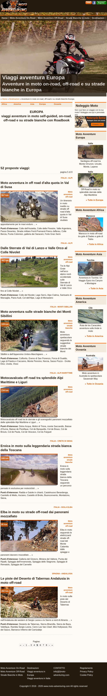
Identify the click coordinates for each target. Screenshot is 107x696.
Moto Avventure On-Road (22, 18)
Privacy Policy (86, 671)
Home (4, 18)
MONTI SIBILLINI (65, 307)
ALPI (70, 178)
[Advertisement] (36, 144)
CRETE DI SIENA (64, 441)
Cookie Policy (86, 675)
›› (52, 645)
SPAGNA (56, 573)
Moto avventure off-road (68, 194)
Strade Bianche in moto (78, 18)
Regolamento (86, 668)
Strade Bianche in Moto (12, 675)
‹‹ (20, 645)
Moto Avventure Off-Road (50, 18)
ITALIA (64, 178)
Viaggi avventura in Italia (38, 678)
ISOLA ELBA (66, 507)
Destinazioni (98, 18)
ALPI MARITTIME (65, 373)
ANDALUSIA (66, 573)
